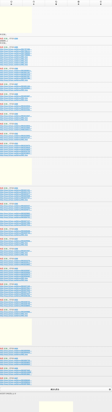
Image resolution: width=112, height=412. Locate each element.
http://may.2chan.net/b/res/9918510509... (16, 372)
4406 (16, 368)
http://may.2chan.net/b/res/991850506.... (16, 351)
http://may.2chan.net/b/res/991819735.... (16, 151)
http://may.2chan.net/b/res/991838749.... (16, 304)
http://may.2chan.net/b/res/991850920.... (16, 364)
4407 (16, 378)
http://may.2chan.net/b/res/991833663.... (16, 265)
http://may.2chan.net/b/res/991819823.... (16, 153)
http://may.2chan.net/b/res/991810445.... (16, 110)
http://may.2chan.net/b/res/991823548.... (16, 196)
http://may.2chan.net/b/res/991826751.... (16, 217)
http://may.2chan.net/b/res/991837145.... (16, 286)
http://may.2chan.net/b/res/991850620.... (16, 352)
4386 (16, 68)
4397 (16, 239)
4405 (16, 358)
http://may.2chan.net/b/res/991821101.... (16, 190)
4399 (16, 259)
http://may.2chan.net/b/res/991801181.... (16, 73)
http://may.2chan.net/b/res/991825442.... (16, 208)
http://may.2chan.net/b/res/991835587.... (16, 271)
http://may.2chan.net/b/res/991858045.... (16, 380)
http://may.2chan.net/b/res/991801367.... (16, 76)
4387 (16, 84)
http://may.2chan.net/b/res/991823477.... (16, 194)
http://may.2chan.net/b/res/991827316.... (16, 225)
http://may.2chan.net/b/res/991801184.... (16, 86)
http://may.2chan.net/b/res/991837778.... (16, 292)
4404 (16, 348)
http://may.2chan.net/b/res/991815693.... (16, 136)
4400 (16, 268)
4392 (16, 134)
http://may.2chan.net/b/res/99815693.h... (16, 130)
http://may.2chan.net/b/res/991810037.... (16, 108)
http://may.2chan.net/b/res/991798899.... (16, 55)
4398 (16, 249)
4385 (16, 47)
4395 (16, 204)
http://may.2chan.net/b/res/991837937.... (16, 294)
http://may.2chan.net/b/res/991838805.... (16, 306)
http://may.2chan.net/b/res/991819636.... (16, 148)
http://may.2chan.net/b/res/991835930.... (16, 272)
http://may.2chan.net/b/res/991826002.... (16, 215)
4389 (16, 104)
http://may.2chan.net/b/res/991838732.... (16, 302)
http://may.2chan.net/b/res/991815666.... (16, 128)
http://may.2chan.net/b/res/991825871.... (16, 210)
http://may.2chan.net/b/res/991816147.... (16, 138)
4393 (16, 143)
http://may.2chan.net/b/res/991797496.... (16, 49)
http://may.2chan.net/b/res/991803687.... (16, 96)
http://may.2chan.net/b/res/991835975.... (16, 274)
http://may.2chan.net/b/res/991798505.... (16, 53)
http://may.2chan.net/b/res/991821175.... (16, 192)
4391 (16, 124)
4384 (16, 38)
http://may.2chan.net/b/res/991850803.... (16, 362)
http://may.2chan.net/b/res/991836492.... (16, 276)
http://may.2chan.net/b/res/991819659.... (16, 149)
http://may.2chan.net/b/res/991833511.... (16, 263)
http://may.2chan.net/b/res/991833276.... (16, 261)
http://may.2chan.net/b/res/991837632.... (16, 290)
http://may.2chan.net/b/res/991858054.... (16, 382)
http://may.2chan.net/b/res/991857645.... (16, 370)
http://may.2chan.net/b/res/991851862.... (16, 374)
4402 (16, 300)
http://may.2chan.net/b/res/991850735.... (16, 360)
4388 (16, 94)
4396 (16, 229)
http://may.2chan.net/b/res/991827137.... (16, 221)
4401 (16, 284)
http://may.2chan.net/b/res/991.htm (14, 57)
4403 (16, 310)
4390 (16, 114)
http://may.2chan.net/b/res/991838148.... (16, 296)
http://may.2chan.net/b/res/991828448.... (16, 231)
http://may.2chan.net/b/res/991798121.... (16, 51)
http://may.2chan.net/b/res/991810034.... (16, 106)
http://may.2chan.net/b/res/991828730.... (16, 233)
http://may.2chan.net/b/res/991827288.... (16, 223)
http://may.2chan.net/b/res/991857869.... (16, 384)
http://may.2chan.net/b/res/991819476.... (16, 146)
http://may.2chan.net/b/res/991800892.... (16, 88)
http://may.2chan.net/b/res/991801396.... (16, 78)
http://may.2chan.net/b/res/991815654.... (16, 126)
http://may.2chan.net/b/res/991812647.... (16, 116)
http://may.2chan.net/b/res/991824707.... (16, 198)
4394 (16, 188)
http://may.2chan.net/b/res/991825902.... (16, 213)
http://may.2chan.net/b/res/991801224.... (16, 74)
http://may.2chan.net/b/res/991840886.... (16, 312)
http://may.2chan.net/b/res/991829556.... (16, 241)
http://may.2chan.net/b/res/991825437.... (16, 206)
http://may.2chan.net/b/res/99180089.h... (16, 71)
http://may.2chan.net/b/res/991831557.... (16, 251)
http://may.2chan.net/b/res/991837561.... (16, 288)
